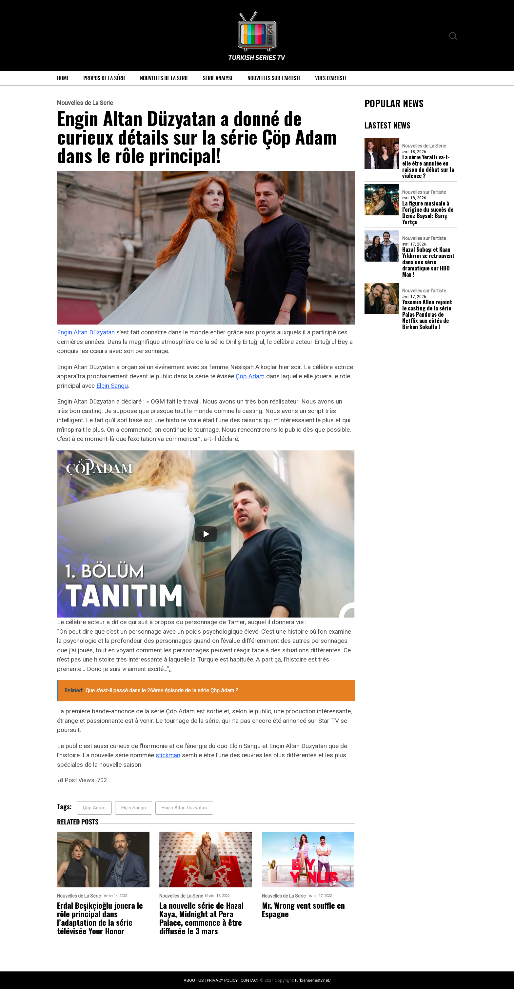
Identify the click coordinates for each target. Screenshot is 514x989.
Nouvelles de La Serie (164, 78)
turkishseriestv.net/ (313, 980)
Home (63, 78)
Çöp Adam (250, 376)
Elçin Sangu (112, 385)
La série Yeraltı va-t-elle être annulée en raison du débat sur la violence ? (428, 166)
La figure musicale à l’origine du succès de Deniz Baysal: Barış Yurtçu (427, 212)
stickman (168, 755)
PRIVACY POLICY (222, 980)
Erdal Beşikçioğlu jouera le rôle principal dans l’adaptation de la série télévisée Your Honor (100, 918)
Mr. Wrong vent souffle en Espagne (303, 909)
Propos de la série (104, 78)
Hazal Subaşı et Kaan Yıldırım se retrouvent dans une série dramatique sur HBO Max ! (428, 261)
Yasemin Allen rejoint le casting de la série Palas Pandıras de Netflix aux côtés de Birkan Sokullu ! (427, 314)
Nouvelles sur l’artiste (274, 78)
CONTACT (250, 980)
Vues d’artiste (331, 78)
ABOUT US (194, 980)
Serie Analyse (218, 78)
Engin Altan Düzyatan (86, 332)
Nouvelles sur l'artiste (424, 192)
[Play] (206, 534)
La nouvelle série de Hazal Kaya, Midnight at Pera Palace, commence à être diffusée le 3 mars (201, 918)
